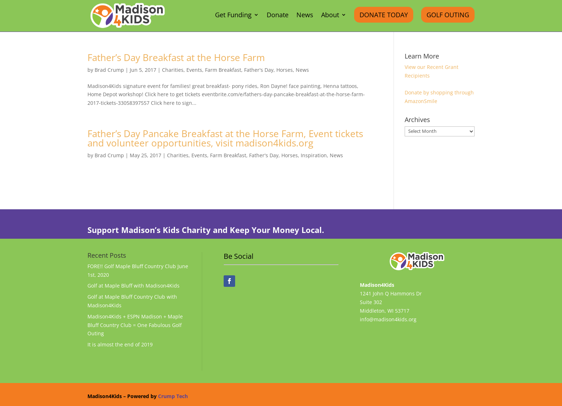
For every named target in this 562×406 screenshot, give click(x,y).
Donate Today (383, 14)
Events (194, 69)
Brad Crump (109, 69)
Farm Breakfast (223, 69)
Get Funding (233, 15)
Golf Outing (448, 14)
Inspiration (314, 155)
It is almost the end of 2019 (120, 344)
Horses (284, 69)
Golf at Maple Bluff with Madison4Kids (133, 285)
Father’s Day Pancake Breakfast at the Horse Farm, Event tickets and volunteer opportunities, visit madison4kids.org (225, 138)
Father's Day (258, 69)
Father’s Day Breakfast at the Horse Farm (176, 57)
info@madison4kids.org (388, 319)
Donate (278, 15)
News (304, 15)
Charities (173, 69)
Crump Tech (173, 396)
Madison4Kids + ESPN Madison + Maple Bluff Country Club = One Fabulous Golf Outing (135, 325)
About (330, 15)
